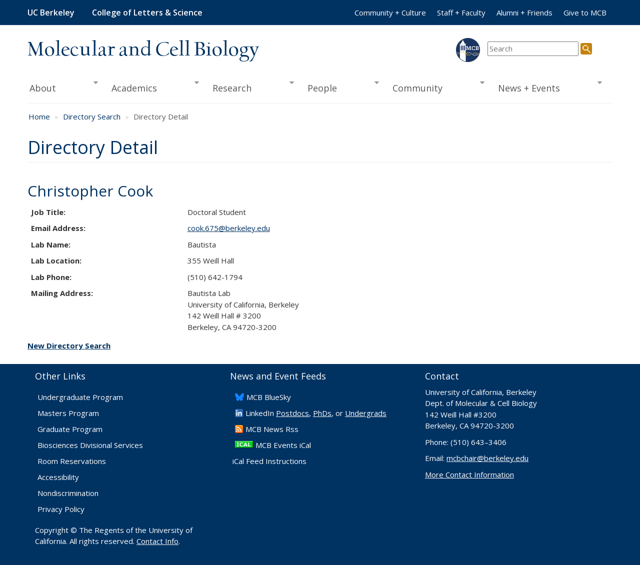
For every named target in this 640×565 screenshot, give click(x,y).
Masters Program (68, 413)
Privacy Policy (61, 509)
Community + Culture (390, 13)
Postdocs (292, 413)
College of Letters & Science (147, 12)
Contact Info (157, 541)
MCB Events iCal (283, 445)
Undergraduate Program (80, 397)
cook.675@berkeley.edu (229, 228)
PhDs (322, 413)
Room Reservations (72, 461)
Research (250, 87)
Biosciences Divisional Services (90, 445)
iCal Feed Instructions (269, 461)
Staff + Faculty (461, 13)
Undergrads (365, 413)
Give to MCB (585, 13)
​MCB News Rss (272, 429)
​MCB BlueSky (268, 397)
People (339, 87)
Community (435, 87)
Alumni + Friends (524, 13)
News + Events (547, 87)
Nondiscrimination (68, 493)
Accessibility (58, 477)
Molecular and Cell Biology (143, 50)
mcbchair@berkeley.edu (487, 458)
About (63, 87)
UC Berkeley (51, 12)
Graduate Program (70, 429)
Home (39, 117)
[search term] (533, 49)
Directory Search (91, 117)
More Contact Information (469, 475)
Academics (152, 87)
